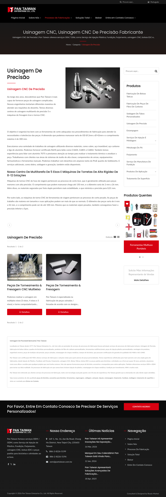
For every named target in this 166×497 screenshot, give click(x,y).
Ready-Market (153, 493)
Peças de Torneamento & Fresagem (63, 287)
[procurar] (121, 2)
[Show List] (118, 237)
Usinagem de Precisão (91, 44)
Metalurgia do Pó (135, 147)
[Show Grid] (115, 237)
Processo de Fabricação (58, 17)
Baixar (98, 17)
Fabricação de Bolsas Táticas (136, 95)
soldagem (88, 378)
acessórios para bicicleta (57, 378)
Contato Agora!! (141, 406)
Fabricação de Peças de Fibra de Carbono (137, 105)
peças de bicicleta (43, 378)
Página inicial (18, 17)
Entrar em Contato (32, 381)
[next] (118, 225)
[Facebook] (8, 464)
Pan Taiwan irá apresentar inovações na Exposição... (99, 440)
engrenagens (80, 378)
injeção (101, 378)
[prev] (9, 225)
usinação (95, 378)
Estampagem (132, 130)
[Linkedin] (14, 464)
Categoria (76, 44)
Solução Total (84, 17)
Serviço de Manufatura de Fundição (139, 163)
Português (155, 2)
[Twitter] (11, 464)
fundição (125, 378)
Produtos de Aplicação (137, 171)
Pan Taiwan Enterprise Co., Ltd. (34, 493)
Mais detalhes (141, 280)
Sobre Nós (35, 17)
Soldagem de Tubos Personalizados (135, 115)
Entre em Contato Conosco (121, 17)
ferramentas (71, 378)
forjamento (118, 378)
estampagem (109, 378)
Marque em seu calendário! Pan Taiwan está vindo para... (102, 455)
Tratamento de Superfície (138, 178)
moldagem (132, 378)
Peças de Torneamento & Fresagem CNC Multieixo (24, 287)
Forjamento (132, 154)
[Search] (134, 2)
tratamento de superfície (145, 378)
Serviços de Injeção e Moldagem (136, 139)
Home (68, 44)
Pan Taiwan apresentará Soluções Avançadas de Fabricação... (98, 470)
